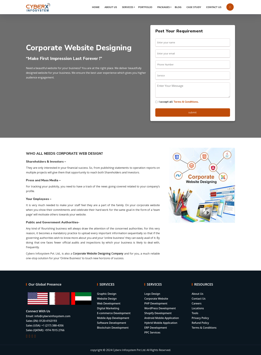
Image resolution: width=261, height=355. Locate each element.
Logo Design (152, 293)
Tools (195, 313)
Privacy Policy (200, 318)
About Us (197, 293)
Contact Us (199, 298)
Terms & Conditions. (186, 101)
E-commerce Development (114, 313)
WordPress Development (160, 308)
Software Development (111, 322)
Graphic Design (106, 293)
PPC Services (152, 332)
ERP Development (155, 327)
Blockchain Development (113, 327)
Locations (198, 308)
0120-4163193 (48, 321)
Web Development (109, 303)
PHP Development (155, 303)
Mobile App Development (113, 318)
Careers (197, 303)
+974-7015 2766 (54, 330)
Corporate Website (156, 298)
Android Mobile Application (161, 318)
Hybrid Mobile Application (160, 322)
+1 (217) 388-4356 (52, 325)
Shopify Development (158, 313)
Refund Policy (200, 322)
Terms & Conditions (204, 327)
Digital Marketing (108, 308)
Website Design (107, 298)
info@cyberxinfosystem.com (52, 316)
